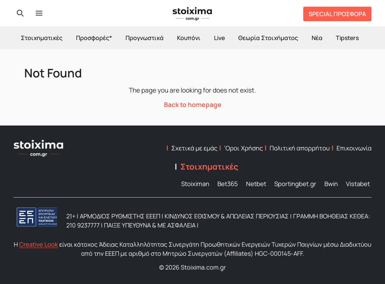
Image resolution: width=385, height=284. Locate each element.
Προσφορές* (94, 38)
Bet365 (227, 183)
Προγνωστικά (145, 38)
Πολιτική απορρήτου (300, 148)
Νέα (317, 38)
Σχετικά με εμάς (194, 148)
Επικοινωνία (354, 148)
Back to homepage (192, 104)
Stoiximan (195, 183)
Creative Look (38, 244)
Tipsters (347, 38)
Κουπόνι (189, 38)
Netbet (256, 183)
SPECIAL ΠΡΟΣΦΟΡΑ (337, 14)
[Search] (20, 13)
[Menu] (39, 13)
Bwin (331, 183)
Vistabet (358, 183)
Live (219, 38)
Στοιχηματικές (42, 38)
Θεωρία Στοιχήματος (268, 38)
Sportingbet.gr (295, 183)
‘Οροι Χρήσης (243, 148)
